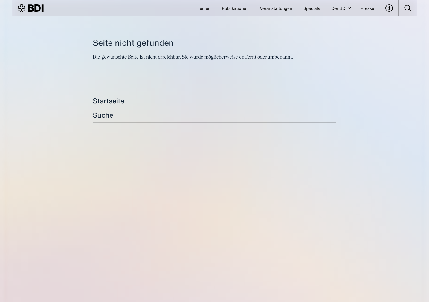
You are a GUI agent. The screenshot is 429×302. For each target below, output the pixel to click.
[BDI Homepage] (31, 8)
